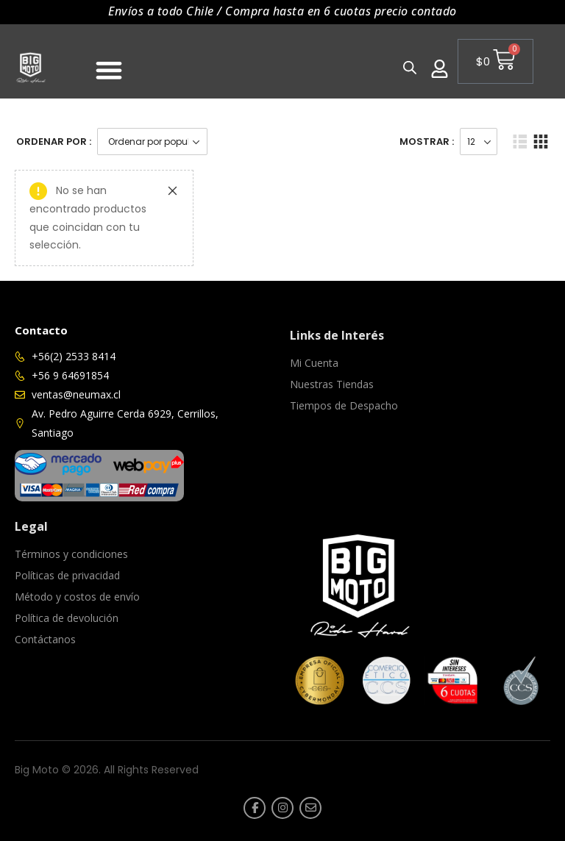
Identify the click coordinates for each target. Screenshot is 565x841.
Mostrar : (426, 141)
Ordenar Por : (53, 141)
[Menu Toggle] (109, 70)
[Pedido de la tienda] (152, 141)
